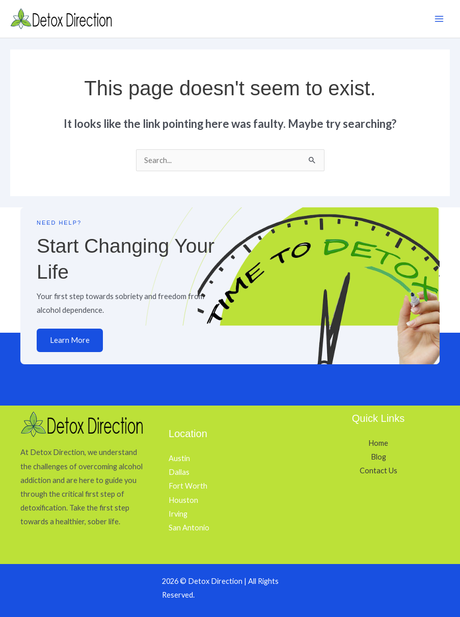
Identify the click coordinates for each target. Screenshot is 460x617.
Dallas (179, 472)
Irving (178, 513)
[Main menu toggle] (439, 19)
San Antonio (189, 527)
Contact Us (378, 470)
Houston (183, 500)
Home (378, 443)
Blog (378, 456)
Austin (179, 458)
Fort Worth (188, 485)
